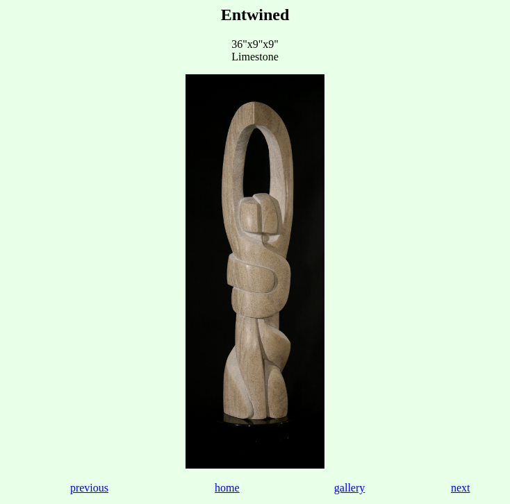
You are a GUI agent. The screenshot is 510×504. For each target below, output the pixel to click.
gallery (349, 488)
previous (89, 488)
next (460, 488)
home (227, 488)
